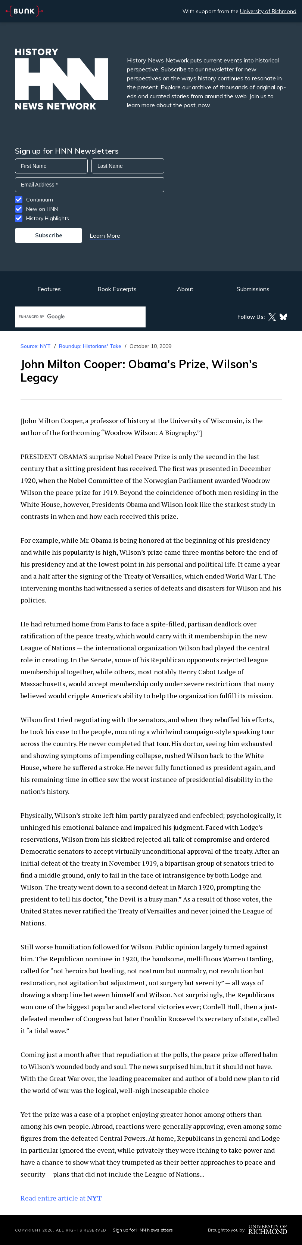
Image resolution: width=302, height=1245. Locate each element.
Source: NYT (36, 346)
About (185, 289)
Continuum (39, 199)
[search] (72, 316)
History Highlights (47, 218)
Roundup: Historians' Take (90, 346)
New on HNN (42, 209)
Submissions (253, 289)
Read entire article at (61, 1197)
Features (49, 289)
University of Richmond (268, 11)
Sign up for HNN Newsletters (143, 1230)
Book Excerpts (117, 289)
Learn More (105, 235)
